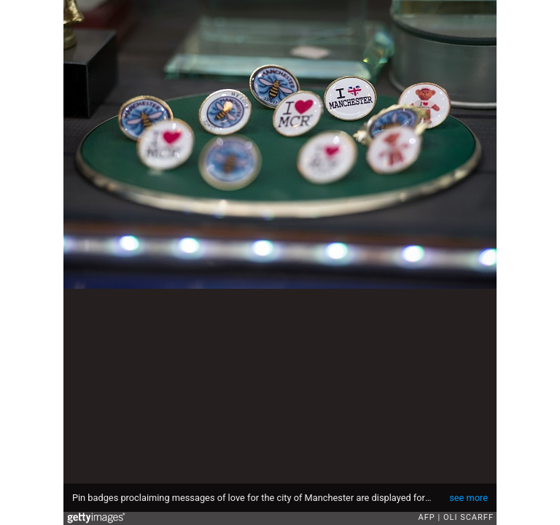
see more (468, 497)
